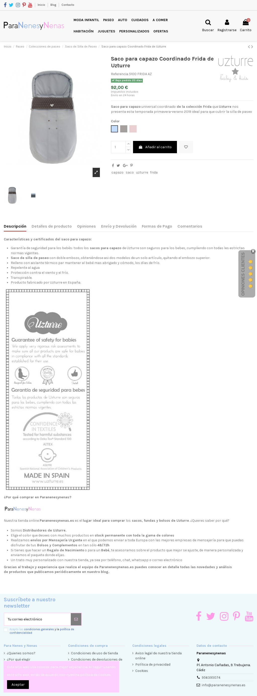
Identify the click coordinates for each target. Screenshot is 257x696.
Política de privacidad (152, 664)
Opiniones (86, 226)
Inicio (42, 5)
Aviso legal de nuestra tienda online (158, 655)
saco (130, 172)
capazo (117, 172)
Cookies (141, 671)
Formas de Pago (157, 226)
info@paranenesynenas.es (223, 685)
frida (154, 172)
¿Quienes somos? (21, 653)
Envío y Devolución (119, 226)
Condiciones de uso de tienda (94, 653)
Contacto (67, 5)
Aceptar (18, 684)
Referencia (119, 74)
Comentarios (189, 226)
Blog (53, 5)
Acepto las (42, 631)
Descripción (15, 226)
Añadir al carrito (155, 147)
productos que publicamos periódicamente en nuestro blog (58, 572)
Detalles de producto (52, 226)
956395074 (211, 677)
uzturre (142, 172)
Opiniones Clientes (243, 274)
